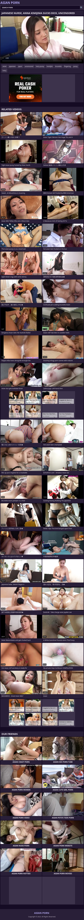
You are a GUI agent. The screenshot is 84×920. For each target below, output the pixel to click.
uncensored (29, 66)
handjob (50, 66)
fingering (67, 66)
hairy (4, 70)
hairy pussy (40, 66)
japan (20, 66)
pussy (75, 66)
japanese (12, 66)
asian (4, 66)
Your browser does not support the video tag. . (42, 39)
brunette (58, 66)
